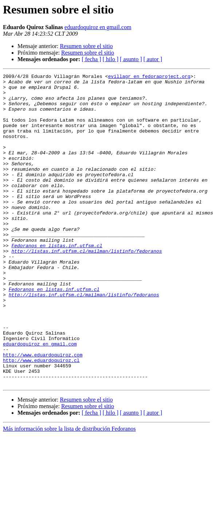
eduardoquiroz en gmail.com (97, 27)
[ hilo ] (111, 59)
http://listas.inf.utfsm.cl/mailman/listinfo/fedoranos (86, 287)
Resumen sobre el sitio (86, 46)
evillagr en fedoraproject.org (149, 77)
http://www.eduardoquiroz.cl (41, 418)
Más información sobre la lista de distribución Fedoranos (69, 491)
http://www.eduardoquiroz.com (42, 411)
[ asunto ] (131, 59)
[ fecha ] (91, 59)
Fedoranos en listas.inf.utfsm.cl (56, 280)
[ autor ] (152, 59)
